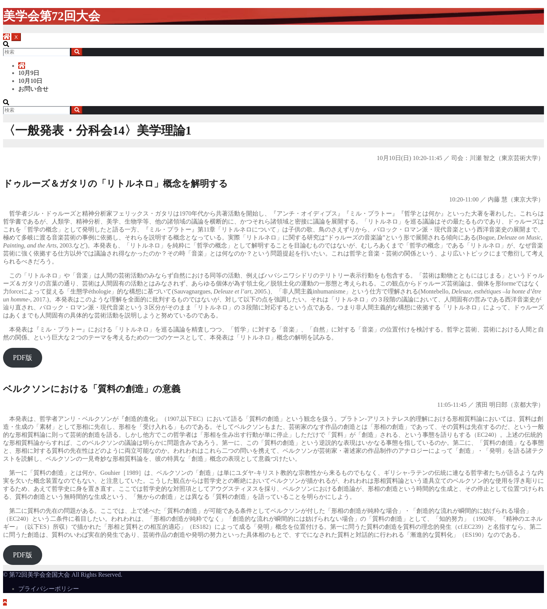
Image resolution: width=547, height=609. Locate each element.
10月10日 (30, 81)
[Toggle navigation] (16, 37)
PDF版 (22, 358)
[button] (6, 44)
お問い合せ (33, 89)
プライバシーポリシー (48, 588)
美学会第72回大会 (51, 16)
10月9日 (29, 73)
